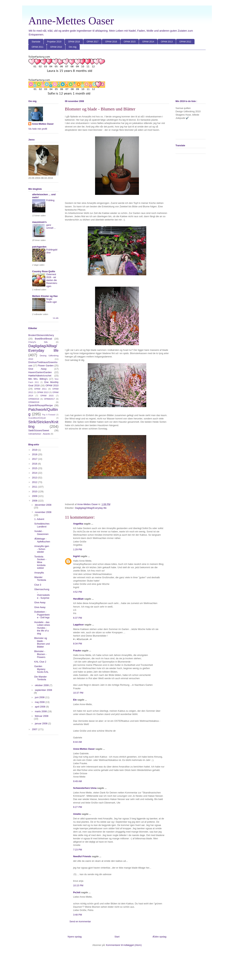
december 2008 (43, 504)
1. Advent (39, 519)
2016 (35, 463)
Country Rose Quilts (43, 271)
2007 (35, 729)
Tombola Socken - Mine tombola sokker (40, 562)
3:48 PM (77, 914)
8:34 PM (77, 643)
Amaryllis (39, 572)
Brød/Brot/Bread (43, 338)
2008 (35, 500)
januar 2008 (41, 723)
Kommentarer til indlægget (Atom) (124, 945)
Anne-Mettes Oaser (71, 21)
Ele (75, 699)
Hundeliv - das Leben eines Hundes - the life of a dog (42, 628)
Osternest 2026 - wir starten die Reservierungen (51, 280)
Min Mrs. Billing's (38, 379)
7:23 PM (77, 849)
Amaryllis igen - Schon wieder (41, 549)
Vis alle (55, 318)
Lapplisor (78, 624)
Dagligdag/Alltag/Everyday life (91, 508)
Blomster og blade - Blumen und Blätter (42, 642)
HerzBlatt (78, 598)
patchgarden (39, 246)
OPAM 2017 (92, 41)
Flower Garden (46, 365)
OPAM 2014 (148, 41)
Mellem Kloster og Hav (45, 296)
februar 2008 (41, 716)
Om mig (72, 47)
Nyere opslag (75, 936)
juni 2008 (40, 697)
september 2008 (43, 690)
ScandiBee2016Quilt (37, 418)
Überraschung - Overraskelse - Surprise (42, 593)
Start (116, 936)
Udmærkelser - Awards (39, 434)
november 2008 (43, 512)
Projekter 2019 (54, 41)
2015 (35, 468)
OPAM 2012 (185, 41)
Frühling (50, 200)
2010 (35, 491)
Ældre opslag (159, 936)
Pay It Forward (48, 415)
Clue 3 (37, 584)
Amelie (77, 814)
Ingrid (76, 556)
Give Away (37, 368)
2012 (35, 482)
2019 (35, 449)
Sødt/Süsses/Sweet (38, 430)
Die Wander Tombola (40, 678)
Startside (36, 41)
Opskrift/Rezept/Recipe (40, 405)
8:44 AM (77, 742)
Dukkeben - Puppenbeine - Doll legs (42, 614)
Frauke (77, 650)
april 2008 (40, 706)
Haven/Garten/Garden (40, 372)
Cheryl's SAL (38, 342)
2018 (35, 454)
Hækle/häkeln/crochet (39, 375)
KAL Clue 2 (40, 661)
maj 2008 (40, 702)
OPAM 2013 (167, 41)
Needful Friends (82, 856)
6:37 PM (77, 617)
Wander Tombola (40, 579)
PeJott (76, 892)
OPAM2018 (33, 402)
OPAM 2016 (111, 41)
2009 (35, 496)
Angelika (78, 523)
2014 (35, 472)
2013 (35, 477)
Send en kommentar (80, 921)
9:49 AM (77, 781)
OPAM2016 (33, 399)
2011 (35, 486)
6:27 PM (77, 807)
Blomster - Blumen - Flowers (40, 654)
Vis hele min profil (37, 128)
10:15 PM (78, 885)
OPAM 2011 (37, 47)
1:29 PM (77, 549)
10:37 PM (78, 692)
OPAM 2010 (56, 47)
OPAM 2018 (74, 41)
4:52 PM (77, 591)
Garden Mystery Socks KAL (41, 669)
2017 (35, 459)
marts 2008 (41, 711)
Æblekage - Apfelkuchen (42, 540)
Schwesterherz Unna (85, 788)
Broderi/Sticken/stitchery (41, 335)
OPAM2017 (49, 399)
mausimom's (39, 222)
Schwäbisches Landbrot (41, 525)
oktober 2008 (42, 685)
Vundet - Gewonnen (41, 532)
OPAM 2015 (129, 41)
